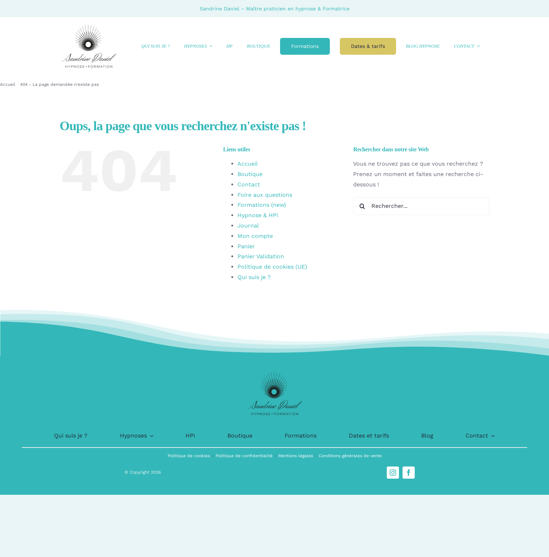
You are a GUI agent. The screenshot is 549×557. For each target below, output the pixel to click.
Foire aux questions (264, 194)
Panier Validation (260, 256)
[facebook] (409, 472)
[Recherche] (362, 206)
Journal (248, 225)
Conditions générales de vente (350, 455)
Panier (246, 246)
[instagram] (393, 472)
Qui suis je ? (254, 277)
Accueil (247, 163)
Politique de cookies (189, 455)
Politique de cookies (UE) (272, 266)
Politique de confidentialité (245, 455)
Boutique (250, 174)
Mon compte (255, 236)
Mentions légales (296, 455)
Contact (248, 184)
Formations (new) (261, 204)
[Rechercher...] (421, 206)
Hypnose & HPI (257, 215)
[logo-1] (88, 25)
